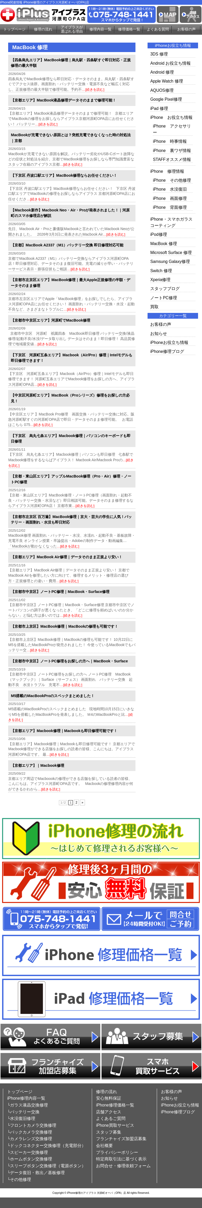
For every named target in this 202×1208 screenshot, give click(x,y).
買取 (154, 306)
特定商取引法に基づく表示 (121, 1159)
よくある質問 (158, 29)
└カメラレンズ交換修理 (29, 1138)
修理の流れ (43, 29)
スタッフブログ (165, 288)
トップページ (14, 29)
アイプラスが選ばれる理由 (72, 29)
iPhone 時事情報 (170, 141)
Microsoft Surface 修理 (171, 252)
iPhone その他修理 (172, 180)
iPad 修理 (159, 108)
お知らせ (158, 333)
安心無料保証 (108, 1098)
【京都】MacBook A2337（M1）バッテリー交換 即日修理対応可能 (67, 245)
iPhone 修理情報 (167, 171)
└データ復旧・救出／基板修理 (36, 1172)
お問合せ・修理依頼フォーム (123, 1166)
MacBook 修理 (163, 243)
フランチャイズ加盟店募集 (121, 1138)
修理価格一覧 (129, 29)
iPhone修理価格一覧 (115, 1105)
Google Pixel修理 (166, 99)
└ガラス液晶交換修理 (27, 1105)
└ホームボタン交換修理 (29, 1159)
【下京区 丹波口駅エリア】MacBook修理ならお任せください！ (64, 175)
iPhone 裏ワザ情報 (172, 150)
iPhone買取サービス (115, 1125)
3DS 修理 (159, 54)
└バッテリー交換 (23, 1112)
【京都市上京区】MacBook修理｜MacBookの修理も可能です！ (64, 626)
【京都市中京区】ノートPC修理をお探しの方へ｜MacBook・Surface (69, 661)
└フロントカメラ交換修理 (31, 1125)
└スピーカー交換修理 (27, 1152)
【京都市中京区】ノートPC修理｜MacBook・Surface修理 (60, 592)
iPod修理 (158, 234)
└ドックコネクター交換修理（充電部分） (46, 1145)
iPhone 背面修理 (170, 207)
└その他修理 (19, 1179)
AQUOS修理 (161, 90)
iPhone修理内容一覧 (26, 1098)
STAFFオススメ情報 (172, 159)
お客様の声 (186, 29)
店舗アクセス (108, 1112)
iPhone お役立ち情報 (171, 117)
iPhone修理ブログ (167, 351)
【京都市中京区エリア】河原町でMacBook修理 (50, 320)
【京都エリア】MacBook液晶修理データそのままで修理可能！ (63, 100)
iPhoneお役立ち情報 (169, 342)
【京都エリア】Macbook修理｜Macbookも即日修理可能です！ (64, 731)
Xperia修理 (160, 279)
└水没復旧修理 (21, 1118)
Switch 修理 (161, 270)
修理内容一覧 (100, 29)
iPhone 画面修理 (170, 198)
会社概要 (104, 1145)
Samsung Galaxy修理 (170, 261)
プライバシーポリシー (117, 1152)
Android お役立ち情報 (170, 63)
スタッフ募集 (108, 1132)
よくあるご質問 (110, 1118)
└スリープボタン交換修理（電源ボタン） (46, 1166)
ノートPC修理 (163, 298)
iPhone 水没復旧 (170, 189)
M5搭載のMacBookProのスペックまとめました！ (52, 696)
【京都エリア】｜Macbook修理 (37, 765)
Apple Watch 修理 (166, 81)
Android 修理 (162, 72)
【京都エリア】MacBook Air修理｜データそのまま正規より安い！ (66, 557)
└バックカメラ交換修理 (29, 1132)
